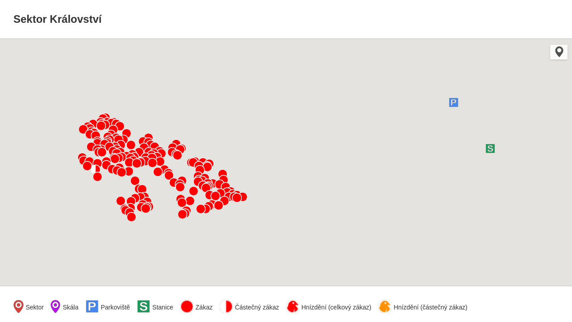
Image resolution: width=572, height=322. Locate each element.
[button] (453, 102)
